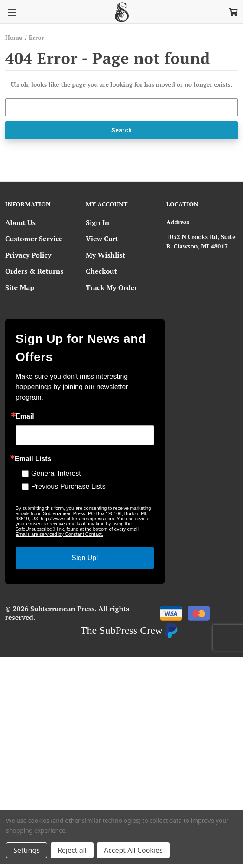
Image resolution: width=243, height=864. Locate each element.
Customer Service (34, 238)
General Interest (56, 473)
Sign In (97, 222)
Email (25, 416)
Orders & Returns (34, 271)
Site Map (19, 287)
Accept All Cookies (133, 850)
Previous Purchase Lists (68, 486)
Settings (26, 850)
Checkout (101, 271)
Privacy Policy (28, 255)
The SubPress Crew (121, 630)
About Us (20, 222)
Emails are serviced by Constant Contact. (59, 534)
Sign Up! (84, 557)
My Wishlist (105, 255)
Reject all (72, 850)
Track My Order (111, 287)
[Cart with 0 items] (232, 11)
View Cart (102, 238)
